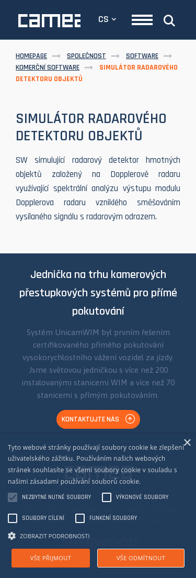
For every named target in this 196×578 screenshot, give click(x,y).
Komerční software (47, 67)
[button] (98, 535)
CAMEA (49, 20)
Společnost (86, 56)
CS (103, 19)
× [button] (187, 443)
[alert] (98, 506)
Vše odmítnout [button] (141, 558)
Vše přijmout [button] (50, 558)
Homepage (31, 56)
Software (142, 56)
